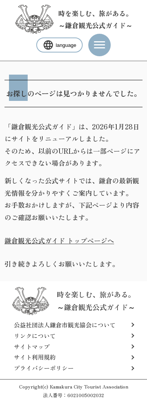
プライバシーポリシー (44, 367)
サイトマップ (32, 346)
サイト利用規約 (35, 357)
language (59, 45)
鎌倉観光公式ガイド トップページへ (59, 240)
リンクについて (35, 335)
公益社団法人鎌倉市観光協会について (65, 324)
